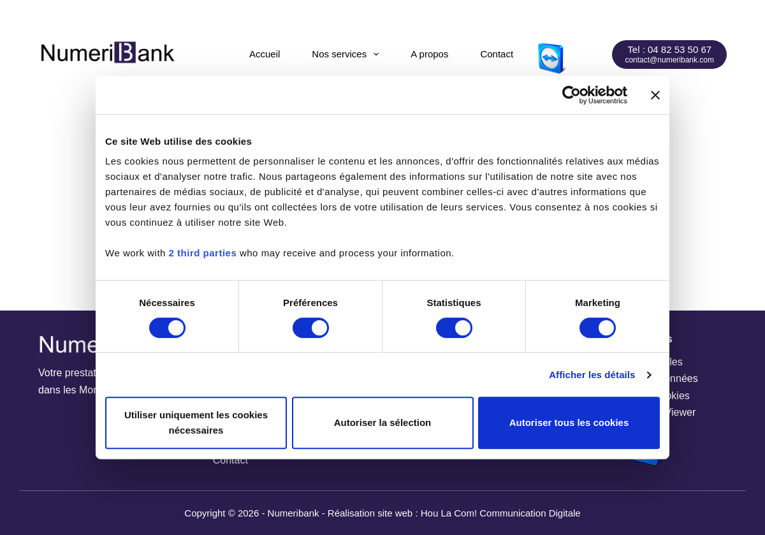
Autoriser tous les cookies (569, 422)
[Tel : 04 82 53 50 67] (669, 54)
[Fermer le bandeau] (655, 95)
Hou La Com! (449, 513)
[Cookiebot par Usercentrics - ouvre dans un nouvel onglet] (571, 95)
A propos (429, 53)
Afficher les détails (592, 374)
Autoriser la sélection (383, 422)
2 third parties (203, 252)
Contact (496, 53)
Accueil (264, 53)
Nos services (348, 54)
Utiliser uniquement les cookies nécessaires (196, 422)
